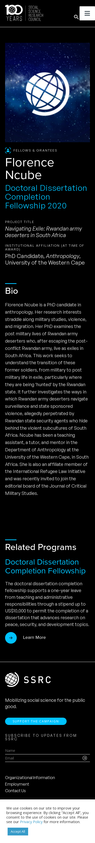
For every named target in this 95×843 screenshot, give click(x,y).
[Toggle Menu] (87, 13)
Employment (17, 784)
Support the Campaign (36, 721)
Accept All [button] (18, 831)
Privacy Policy (31, 821)
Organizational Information (30, 777)
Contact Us (15, 790)
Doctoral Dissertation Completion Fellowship (45, 566)
